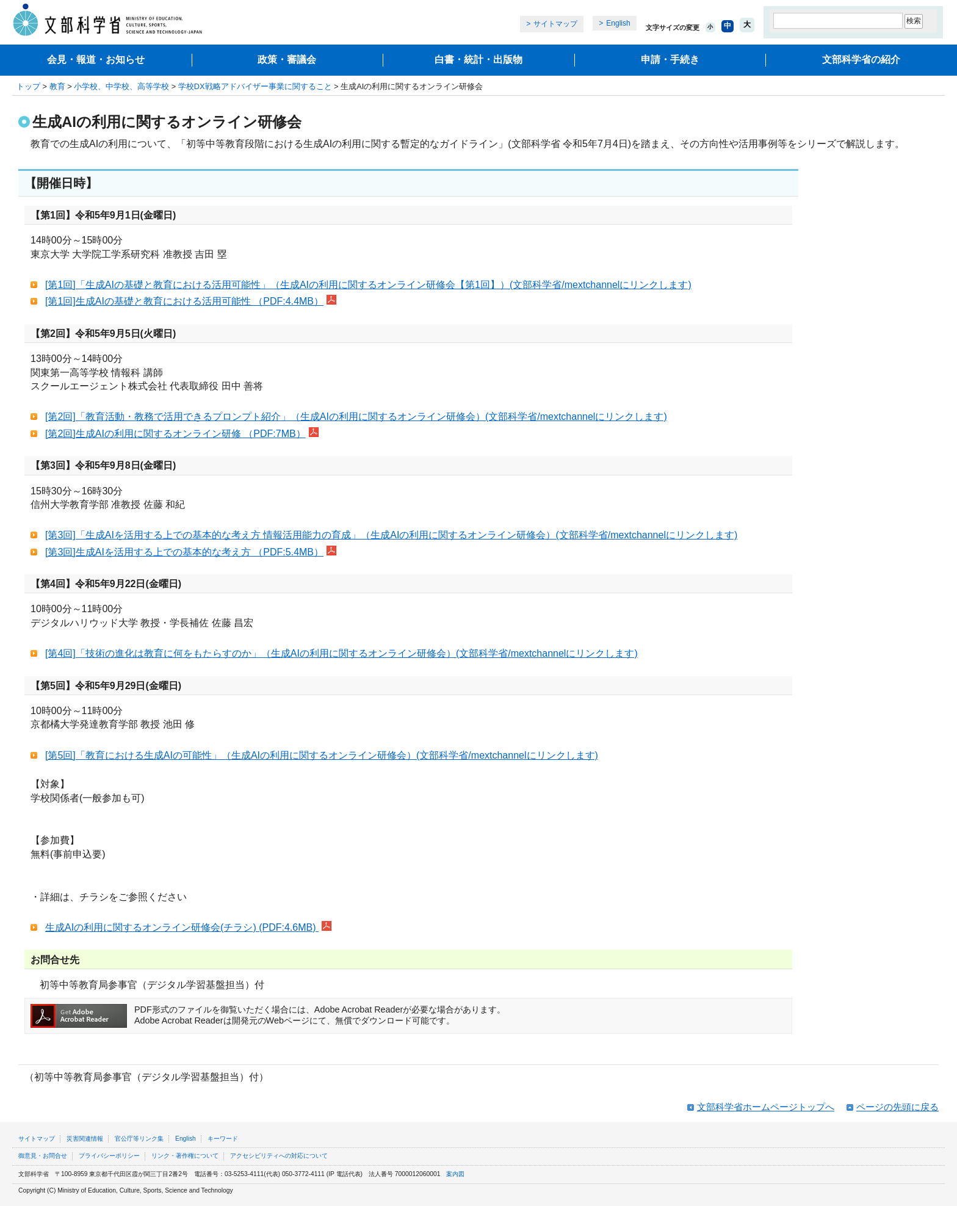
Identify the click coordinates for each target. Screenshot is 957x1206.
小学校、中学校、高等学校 (121, 86)
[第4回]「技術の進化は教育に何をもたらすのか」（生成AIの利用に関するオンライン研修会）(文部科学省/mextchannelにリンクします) (341, 653)
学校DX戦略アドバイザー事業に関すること (255, 86)
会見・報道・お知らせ (96, 59)
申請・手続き (670, 59)
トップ (28, 86)
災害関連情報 (85, 1138)
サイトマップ (555, 24)
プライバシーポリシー (109, 1155)
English (618, 23)
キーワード (223, 1138)
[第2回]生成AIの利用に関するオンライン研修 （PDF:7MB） (182, 433)
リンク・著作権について (184, 1155)
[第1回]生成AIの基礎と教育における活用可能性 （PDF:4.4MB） (190, 301)
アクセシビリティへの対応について (279, 1155)
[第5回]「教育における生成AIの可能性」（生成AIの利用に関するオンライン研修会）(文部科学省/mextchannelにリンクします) (321, 755)
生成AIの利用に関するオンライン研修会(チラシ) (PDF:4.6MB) (188, 927)
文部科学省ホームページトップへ (765, 1107)
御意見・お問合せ (42, 1155)
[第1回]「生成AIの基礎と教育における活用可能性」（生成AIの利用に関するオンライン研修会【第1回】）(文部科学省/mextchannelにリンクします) (368, 285)
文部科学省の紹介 (861, 59)
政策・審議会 (287, 59)
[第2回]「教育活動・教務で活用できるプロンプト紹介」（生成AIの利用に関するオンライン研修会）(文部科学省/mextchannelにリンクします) (356, 416)
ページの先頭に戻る (897, 1107)
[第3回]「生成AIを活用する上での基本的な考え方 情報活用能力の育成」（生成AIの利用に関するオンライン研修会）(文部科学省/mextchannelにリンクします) (391, 535)
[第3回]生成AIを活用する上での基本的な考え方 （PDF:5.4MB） (190, 552)
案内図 (455, 1174)
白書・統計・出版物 (478, 59)
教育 (57, 86)
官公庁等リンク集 (139, 1138)
